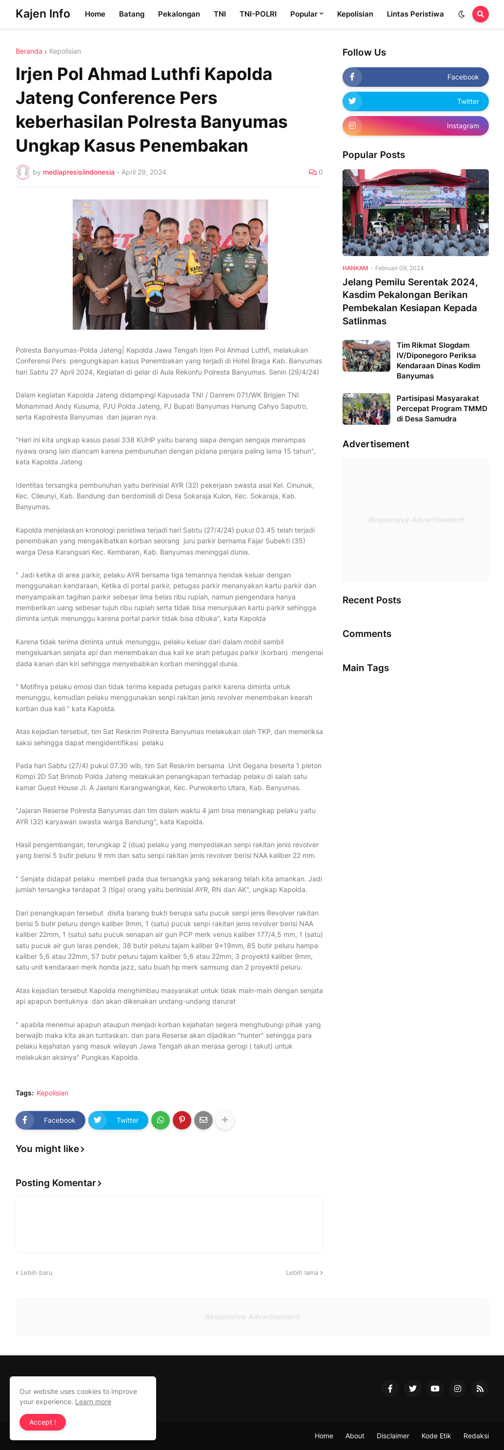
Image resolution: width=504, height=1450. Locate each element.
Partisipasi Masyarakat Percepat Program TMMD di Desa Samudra (442, 408)
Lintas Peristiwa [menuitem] (415, 14)
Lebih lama (302, 1272)
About (354, 1435)
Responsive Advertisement (416, 519)
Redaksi (476, 1435)
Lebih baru (36, 1272)
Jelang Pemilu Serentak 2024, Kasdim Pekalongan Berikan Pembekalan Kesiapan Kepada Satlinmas (410, 302)
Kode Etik (436, 1435)
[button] (461, 14)
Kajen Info (43, 13)
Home (324, 1435)
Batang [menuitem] (131, 14)
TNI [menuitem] (220, 14)
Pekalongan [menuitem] (179, 14)
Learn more (93, 1401)
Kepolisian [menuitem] (355, 14)
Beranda (29, 51)
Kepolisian (65, 51)
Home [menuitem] (95, 14)
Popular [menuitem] (304, 14)
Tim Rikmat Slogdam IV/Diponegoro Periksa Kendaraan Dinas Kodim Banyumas (438, 360)
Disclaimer (393, 1435)
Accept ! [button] (42, 1422)
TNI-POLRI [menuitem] (258, 14)
